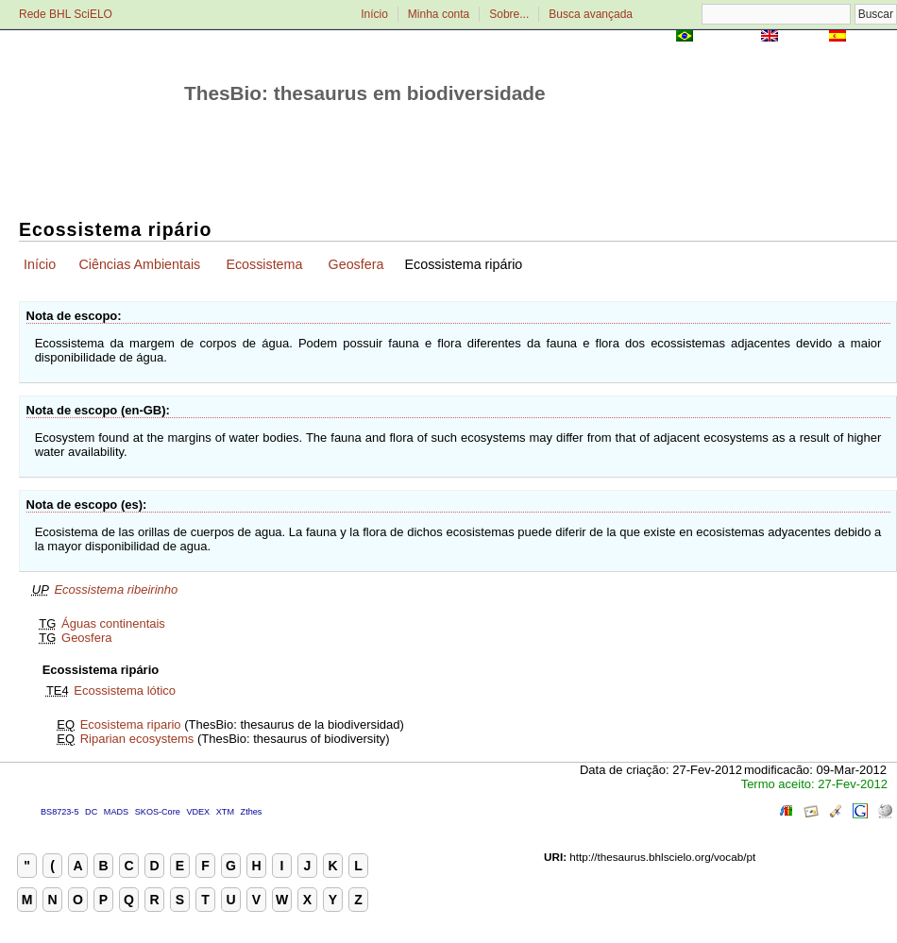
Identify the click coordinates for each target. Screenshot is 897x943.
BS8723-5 (59, 812)
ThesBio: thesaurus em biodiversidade (365, 93)
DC (91, 812)
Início (374, 14)
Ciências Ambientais (139, 264)
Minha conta (438, 14)
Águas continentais (113, 623)
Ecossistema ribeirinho (116, 589)
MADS (116, 812)
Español (873, 37)
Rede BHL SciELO (65, 14)
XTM (225, 812)
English (803, 37)
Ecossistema (264, 264)
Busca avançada (591, 14)
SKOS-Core (157, 812)
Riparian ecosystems (137, 739)
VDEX (198, 812)
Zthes (251, 812)
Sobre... (509, 14)
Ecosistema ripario (130, 724)
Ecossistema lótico (125, 690)
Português (727, 37)
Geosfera (356, 264)
